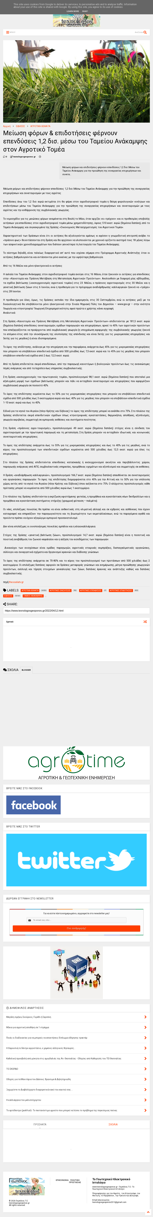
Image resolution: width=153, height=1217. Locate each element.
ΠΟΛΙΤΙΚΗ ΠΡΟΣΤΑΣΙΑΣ (75, 1181)
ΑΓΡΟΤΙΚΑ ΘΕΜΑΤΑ (40, 126)
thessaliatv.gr (16, 582)
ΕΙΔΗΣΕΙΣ (20, 126)
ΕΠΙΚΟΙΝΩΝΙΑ (62, 1180)
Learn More (73, 11)
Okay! (85, 11)
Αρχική (7, 126)
